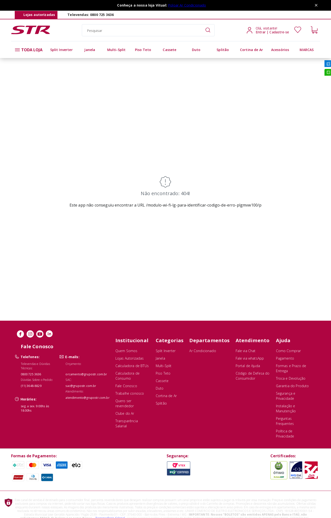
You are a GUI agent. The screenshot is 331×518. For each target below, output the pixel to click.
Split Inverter (166, 350)
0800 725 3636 (31, 374)
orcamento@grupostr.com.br (86, 374)
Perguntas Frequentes (285, 421)
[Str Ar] (30, 33)
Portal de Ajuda (248, 365)
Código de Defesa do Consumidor (253, 376)
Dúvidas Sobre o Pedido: (37, 380)
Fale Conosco (126, 386)
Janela (160, 358)
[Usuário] (271, 30)
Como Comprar (288, 350)
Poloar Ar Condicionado (187, 5)
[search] (148, 30)
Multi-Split (164, 365)
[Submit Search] (208, 30)
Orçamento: (73, 364)
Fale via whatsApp (250, 358)
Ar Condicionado (202, 350)
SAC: (68, 380)
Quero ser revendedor (124, 403)
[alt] (61, 50)
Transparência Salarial (126, 423)
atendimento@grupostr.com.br (87, 398)
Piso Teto (163, 373)
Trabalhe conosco (129, 393)
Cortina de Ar (166, 395)
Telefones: (30, 357)
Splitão (161, 403)
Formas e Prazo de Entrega (291, 368)
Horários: (28, 399)
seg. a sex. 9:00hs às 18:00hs (35, 408)
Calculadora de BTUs (132, 365)
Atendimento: (74, 391)
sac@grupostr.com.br (80, 386)
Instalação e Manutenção (286, 408)
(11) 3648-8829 (31, 386)
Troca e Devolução (291, 378)
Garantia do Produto (292, 386)
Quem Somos (126, 350)
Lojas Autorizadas (129, 358)
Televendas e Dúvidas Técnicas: (35, 366)
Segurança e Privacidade (286, 396)
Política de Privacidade (285, 433)
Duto (160, 388)
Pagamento (285, 358)
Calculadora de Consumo (127, 376)
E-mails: (72, 357)
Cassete (162, 380)
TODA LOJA (28, 49)
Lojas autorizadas (39, 14)
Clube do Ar (124, 413)
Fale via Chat (246, 350)
